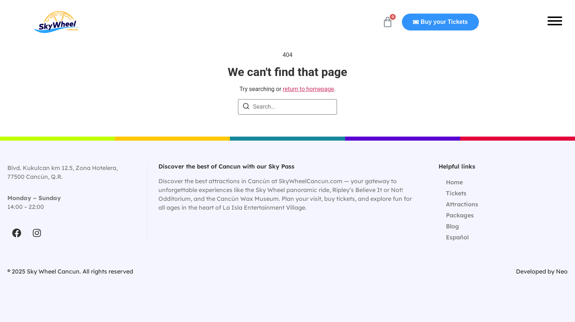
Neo (562, 271)
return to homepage (308, 89)
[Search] (246, 107)
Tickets (456, 193)
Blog (452, 226)
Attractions (462, 204)
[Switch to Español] (503, 237)
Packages (460, 215)
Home (454, 182)
